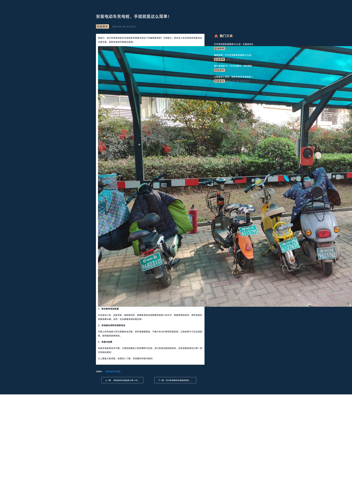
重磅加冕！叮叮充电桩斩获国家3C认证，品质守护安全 (240, 54)
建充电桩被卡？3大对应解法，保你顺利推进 (235, 65)
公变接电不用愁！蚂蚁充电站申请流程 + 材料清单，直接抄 (242, 76)
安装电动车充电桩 (112, 371)
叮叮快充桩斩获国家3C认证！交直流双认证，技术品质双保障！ (244, 44)
